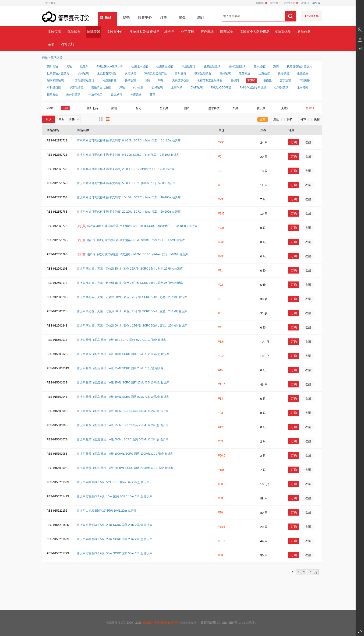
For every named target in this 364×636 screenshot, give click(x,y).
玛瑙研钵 (305, 80)
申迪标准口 (95, 94)
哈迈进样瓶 (109, 80)
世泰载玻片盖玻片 (58, 73)
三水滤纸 (259, 66)
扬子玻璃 (130, 80)
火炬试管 (130, 73)
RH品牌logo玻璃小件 (110, 66)
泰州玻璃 (225, 73)
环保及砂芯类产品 (155, 73)
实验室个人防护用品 (254, 32)
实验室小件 (115, 32)
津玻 (122, 87)
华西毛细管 (76, 87)
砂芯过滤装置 (202, 73)
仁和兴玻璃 (281, 87)
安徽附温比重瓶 (101, 87)
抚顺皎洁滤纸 (212, 66)
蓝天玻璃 (285, 80)
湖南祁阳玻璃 (55, 80)
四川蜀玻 (52, 66)
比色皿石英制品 (107, 73)
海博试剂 (67, 44)
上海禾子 (176, 87)
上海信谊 (264, 73)
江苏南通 (244, 73)
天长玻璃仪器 (180, 80)
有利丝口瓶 (54, 87)
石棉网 (234, 80)
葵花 (152, 94)
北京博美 (302, 87)
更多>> (310, 108)
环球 (161, 80)
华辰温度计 (188, 66)
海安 (276, 66)
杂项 (51, 44)
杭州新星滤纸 (164, 66)
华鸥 (147, 80)
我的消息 (289, 3)
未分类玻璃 (73, 94)
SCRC (251, 80)
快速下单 (313, 16)
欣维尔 (84, 66)
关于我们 (50, 3)
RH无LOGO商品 (221, 87)
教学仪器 (304, 32)
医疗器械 (207, 32)
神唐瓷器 (135, 94)
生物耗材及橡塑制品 (144, 32)
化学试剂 (74, 32)
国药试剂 (226, 32)
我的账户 (274, 3)
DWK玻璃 (197, 87)
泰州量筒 (180, 73)
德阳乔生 (52, 94)
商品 (107, 17)
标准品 (169, 32)
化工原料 (187, 32)
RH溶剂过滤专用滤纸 (253, 87)
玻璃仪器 (93, 32)
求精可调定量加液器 (209, 80)
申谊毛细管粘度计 (83, 80)
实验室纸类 (283, 32)
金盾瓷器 (302, 73)
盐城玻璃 (157, 87)
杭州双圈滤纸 (237, 66)
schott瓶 (138, 87)
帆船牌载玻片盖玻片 (299, 66)
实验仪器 (54, 32)
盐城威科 (116, 94)
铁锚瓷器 (283, 73)
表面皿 (267, 80)
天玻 (69, 66)
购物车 (261, 3)
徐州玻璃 (83, 73)
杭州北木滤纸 (139, 66)
